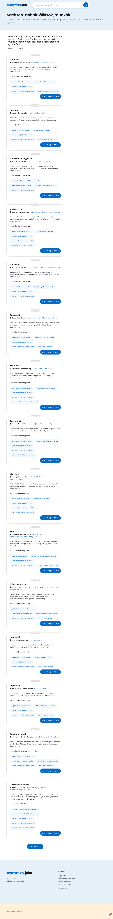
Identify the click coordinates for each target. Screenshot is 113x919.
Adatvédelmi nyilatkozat (66, 879)
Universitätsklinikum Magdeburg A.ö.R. (46, 267)
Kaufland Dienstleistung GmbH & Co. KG (45, 212)
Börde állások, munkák (45, 667)
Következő (35, 846)
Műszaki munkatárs (19, 784)
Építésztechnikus (18, 584)
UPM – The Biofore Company (39, 113)
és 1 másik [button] (34, 751)
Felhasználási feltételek (66, 885)
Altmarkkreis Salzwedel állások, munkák (25, 402)
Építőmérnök (16, 421)
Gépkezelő (15, 315)
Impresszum (62, 888)
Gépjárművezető (18, 734)
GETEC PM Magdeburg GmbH (43, 161)
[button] (99, 5)
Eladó (12, 531)
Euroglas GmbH (35, 640)
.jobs (17, 5)
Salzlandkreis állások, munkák (48, 91)
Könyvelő (14, 264)
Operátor (14, 110)
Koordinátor (15, 365)
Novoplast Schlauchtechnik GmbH (45, 318)
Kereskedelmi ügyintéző (21, 158)
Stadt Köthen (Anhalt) (44, 424)
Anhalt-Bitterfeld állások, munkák (23, 455)
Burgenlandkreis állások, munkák (23, 245)
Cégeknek (61, 876)
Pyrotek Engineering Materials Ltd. (46, 62)
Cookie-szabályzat (64, 882)
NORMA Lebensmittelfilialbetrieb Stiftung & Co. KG (26, 535)
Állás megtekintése (50, 96)
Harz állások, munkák (45, 347)
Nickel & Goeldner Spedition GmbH (47, 737)
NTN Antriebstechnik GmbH (42, 369)
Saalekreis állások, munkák (47, 140)
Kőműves (14, 59)
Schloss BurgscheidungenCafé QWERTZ (28, 788)
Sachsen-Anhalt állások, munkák (23, 91)
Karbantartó (16, 209)
